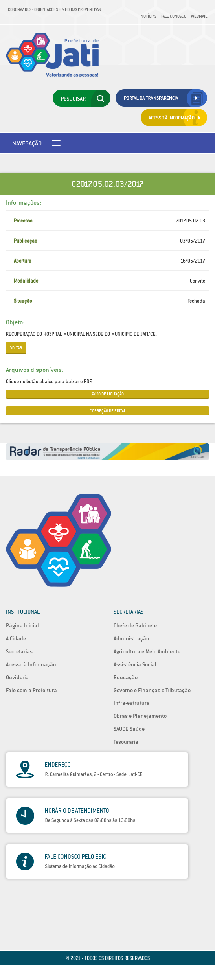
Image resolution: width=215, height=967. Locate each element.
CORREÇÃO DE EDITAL (108, 411)
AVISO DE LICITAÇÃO (108, 394)
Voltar (16, 348)
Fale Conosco (173, 16)
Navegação (27, 143)
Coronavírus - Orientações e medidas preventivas (54, 9)
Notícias (148, 16)
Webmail (199, 16)
